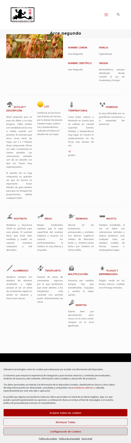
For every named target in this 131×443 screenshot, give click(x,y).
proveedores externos (82, 387)
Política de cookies (48, 438)
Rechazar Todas (65, 422)
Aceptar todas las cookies (65, 412)
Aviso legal (87, 438)
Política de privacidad (69, 438)
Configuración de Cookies (65, 431)
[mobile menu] (106, 14)
